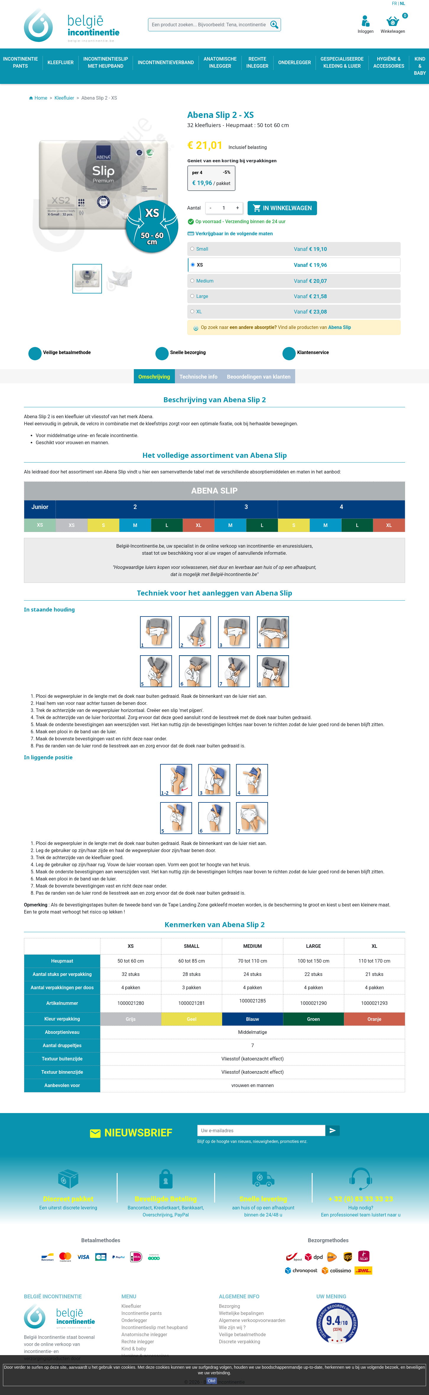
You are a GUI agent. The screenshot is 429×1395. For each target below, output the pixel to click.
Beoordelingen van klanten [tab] (258, 377)
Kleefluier (131, 1306)
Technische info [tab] (199, 377)
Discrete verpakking (239, 1341)
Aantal (194, 208)
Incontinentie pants (141, 1313)
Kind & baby (133, 1349)
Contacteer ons (235, 1349)
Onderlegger (134, 1320)
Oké (212, 1380)
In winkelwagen (282, 208)
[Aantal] (224, 208)
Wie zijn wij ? (232, 1327)
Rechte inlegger (137, 1341)
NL (402, 3)
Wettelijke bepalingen (241, 1313)
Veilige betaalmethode (242, 1334)
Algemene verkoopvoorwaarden (252, 1320)
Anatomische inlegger (144, 1334)
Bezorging (229, 1306)
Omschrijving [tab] (154, 377)
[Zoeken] (214, 24)
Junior (40, 506)
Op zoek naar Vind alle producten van (272, 328)
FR (395, 3)
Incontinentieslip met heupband (154, 1327)
